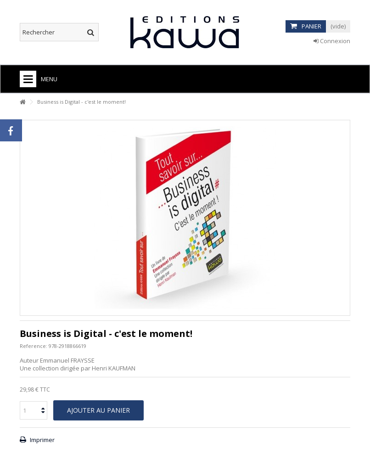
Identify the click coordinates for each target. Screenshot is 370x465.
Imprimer (41, 440)
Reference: (33, 345)
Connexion (332, 41)
